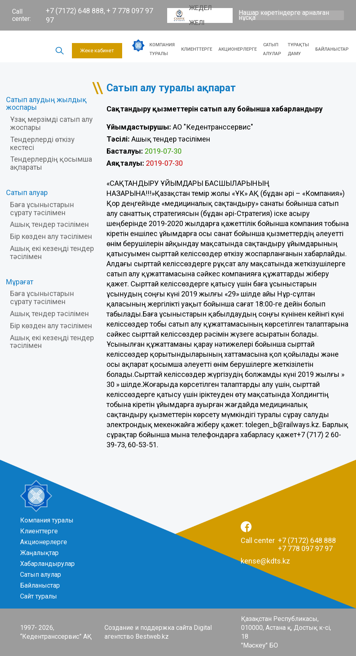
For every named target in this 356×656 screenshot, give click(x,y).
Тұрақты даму (298, 49)
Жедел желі (193, 15)
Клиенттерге (196, 49)
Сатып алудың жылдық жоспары (46, 103)
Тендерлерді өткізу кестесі (42, 143)
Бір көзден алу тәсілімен (51, 236)
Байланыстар (332, 49)
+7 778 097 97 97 (305, 548)
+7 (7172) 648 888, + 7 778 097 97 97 (99, 15)
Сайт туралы (38, 596)
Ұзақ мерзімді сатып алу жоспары (51, 123)
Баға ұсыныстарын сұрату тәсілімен (42, 208)
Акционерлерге (238, 49)
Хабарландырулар (47, 564)
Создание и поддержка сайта (148, 627)
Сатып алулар (272, 49)
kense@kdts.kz (265, 561)
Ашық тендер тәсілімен (49, 224)
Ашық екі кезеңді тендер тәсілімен (52, 252)
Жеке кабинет (97, 50)
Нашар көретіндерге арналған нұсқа (284, 15)
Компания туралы (162, 49)
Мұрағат (19, 282)
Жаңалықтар (39, 553)
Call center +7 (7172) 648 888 (288, 540)
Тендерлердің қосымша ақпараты (51, 163)
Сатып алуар (27, 192)
